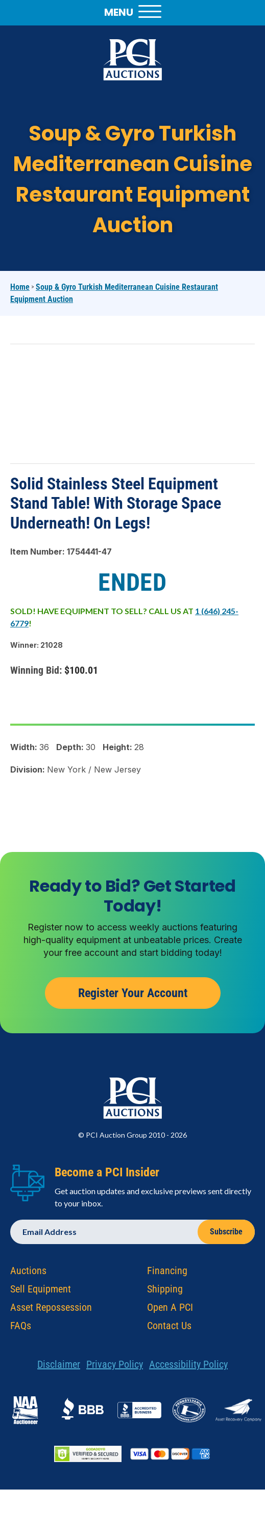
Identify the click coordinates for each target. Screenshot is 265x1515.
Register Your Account (132, 994)
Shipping (165, 1291)
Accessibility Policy (188, 1366)
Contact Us (169, 1327)
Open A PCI (170, 1309)
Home (20, 287)
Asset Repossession (51, 1309)
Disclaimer (58, 1366)
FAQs (20, 1327)
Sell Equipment (40, 1291)
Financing (167, 1272)
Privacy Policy (114, 1366)
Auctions (28, 1272)
